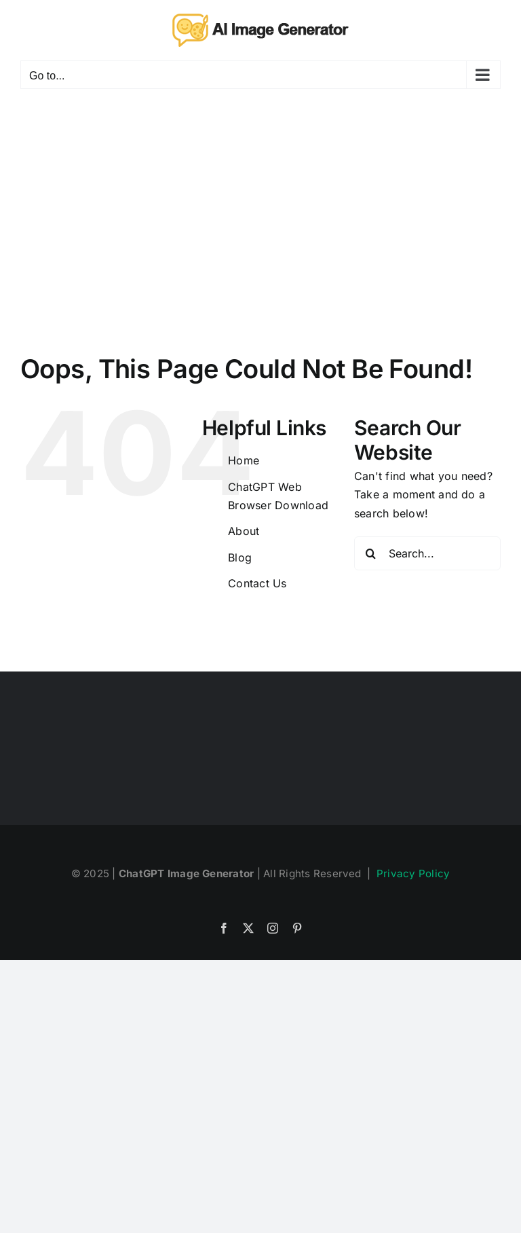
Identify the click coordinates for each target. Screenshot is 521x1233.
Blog (240, 557)
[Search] (371, 553)
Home (243, 460)
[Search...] (427, 553)
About (243, 531)
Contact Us (257, 583)
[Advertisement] (260, 204)
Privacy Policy (413, 873)
